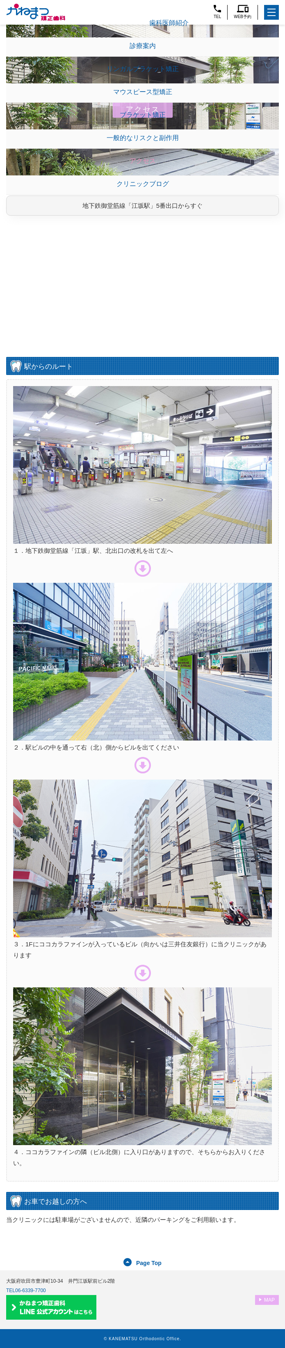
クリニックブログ (142, 183)
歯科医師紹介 (169, 22)
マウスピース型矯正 (142, 91)
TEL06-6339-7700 (26, 1290)
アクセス (143, 160)
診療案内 (143, 45)
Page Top (149, 1263)
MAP (269, 1300)
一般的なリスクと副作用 (143, 137)
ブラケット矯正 (143, 114)
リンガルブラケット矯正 (143, 68)
